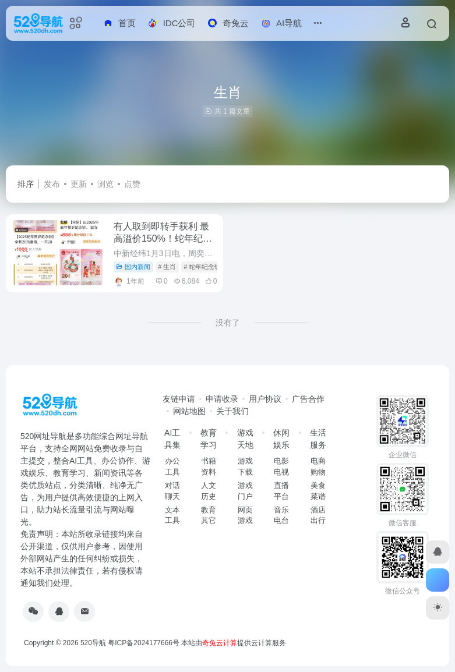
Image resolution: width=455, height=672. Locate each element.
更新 (78, 184)
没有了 (228, 322)
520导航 (93, 643)
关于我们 (232, 411)
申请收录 (222, 399)
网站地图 (189, 411)
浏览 (105, 184)
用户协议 (265, 399)
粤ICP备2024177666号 (144, 643)
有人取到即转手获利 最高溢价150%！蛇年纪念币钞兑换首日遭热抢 (163, 238)
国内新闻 (133, 266)
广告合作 (308, 399)
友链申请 (179, 399)
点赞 (132, 184)
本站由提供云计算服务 (233, 643)
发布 (52, 184)
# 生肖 (167, 266)
